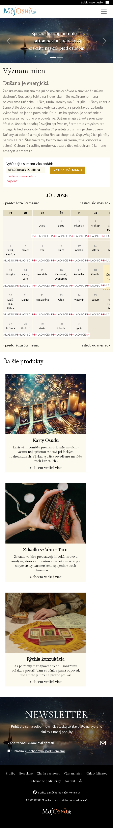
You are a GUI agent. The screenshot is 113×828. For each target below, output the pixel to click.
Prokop (95, 223)
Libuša (61, 326)
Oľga (61, 297)
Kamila (95, 272)
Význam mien (73, 773)
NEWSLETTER (56, 715)
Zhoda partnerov (48, 773)
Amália (79, 247)
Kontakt (69, 781)
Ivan (42, 247)
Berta (61, 223)
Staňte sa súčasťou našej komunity (59, 792)
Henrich (42, 272)
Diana (42, 223)
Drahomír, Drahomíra (61, 274)
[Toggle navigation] (104, 11)
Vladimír (79, 297)
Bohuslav (79, 272)
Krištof (25, 326)
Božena (10, 326)
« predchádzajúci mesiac (21, 203)
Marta (42, 326)
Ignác (79, 326)
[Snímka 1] (53, 57)
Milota (95, 247)
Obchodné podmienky (46, 781)
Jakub (95, 297)
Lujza (61, 247)
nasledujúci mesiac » (95, 203)
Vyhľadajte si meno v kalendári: (29, 163)
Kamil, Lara (25, 274)
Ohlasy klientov (96, 773)
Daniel (25, 297)
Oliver (25, 247)
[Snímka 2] (60, 57)
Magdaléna (42, 297)
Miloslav (79, 223)
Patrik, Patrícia (10, 249)
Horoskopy (26, 773)
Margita (10, 272)
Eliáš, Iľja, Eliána (10, 302)
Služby (10, 773)
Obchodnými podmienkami (45, 751)
